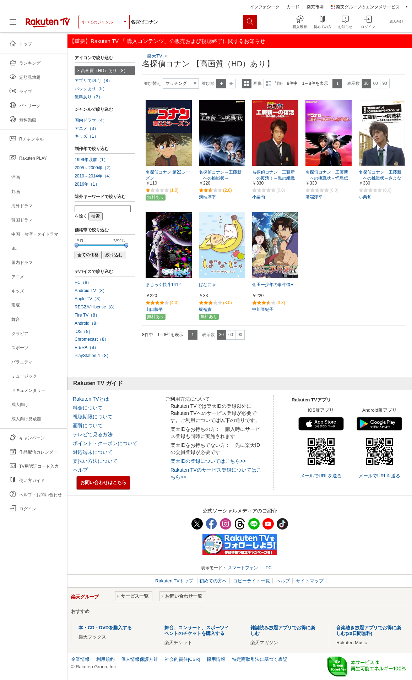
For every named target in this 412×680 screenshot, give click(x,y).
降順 (231, 83)
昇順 (221, 83)
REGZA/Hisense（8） (96, 307)
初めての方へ (213, 580)
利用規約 (105, 659)
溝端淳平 (207, 196)
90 (384, 83)
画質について (88, 425)
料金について (88, 408)
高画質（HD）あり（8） (104, 70)
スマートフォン (243, 567)
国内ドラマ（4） (91, 120)
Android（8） (87, 323)
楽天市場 (315, 7)
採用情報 (216, 659)
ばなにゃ (207, 284)
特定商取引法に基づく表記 (259, 659)
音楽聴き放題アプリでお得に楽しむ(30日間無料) (368, 630)
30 (366, 83)
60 (375, 83)
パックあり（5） (91, 88)
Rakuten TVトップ (175, 580)
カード (293, 7)
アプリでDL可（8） (93, 80)
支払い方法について (95, 461)
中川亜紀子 (262, 309)
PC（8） (83, 282)
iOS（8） (84, 331)
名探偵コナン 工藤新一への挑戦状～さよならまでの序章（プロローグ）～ (380, 178)
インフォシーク (265, 7)
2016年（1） (87, 184)
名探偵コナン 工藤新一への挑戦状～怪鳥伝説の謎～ (326, 178)
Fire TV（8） (87, 315)
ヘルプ (80, 470)
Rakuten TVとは (91, 399)
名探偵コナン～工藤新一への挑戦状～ (220, 175)
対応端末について (93, 452)
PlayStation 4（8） (93, 355)
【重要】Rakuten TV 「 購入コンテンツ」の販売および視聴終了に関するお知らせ (167, 41)
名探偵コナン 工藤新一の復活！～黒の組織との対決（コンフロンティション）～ (273, 178)
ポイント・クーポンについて (105, 443)
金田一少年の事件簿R (273, 284)
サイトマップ (310, 580)
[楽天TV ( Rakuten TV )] (48, 22)
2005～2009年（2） (94, 167)
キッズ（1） (86, 136)
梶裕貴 (205, 309)
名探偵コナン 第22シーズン (168, 175)
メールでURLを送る (321, 475)
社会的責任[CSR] (182, 659)
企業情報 (80, 659)
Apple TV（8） (89, 298)
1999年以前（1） (91, 159)
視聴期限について (93, 416)
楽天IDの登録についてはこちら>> (208, 461)
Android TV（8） (91, 290)
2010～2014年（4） (94, 176)
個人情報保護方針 (139, 659)
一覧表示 (246, 83)
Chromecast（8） (92, 339)
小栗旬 (258, 196)
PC (269, 567)
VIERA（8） (86, 347)
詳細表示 (268, 83)
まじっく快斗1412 (163, 284)
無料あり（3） (89, 96)
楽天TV (155, 56)
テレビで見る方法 (93, 434)
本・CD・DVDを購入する (105, 627)
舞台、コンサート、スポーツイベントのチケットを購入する (196, 630)
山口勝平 (154, 309)
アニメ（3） (86, 128)
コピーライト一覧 (251, 580)
